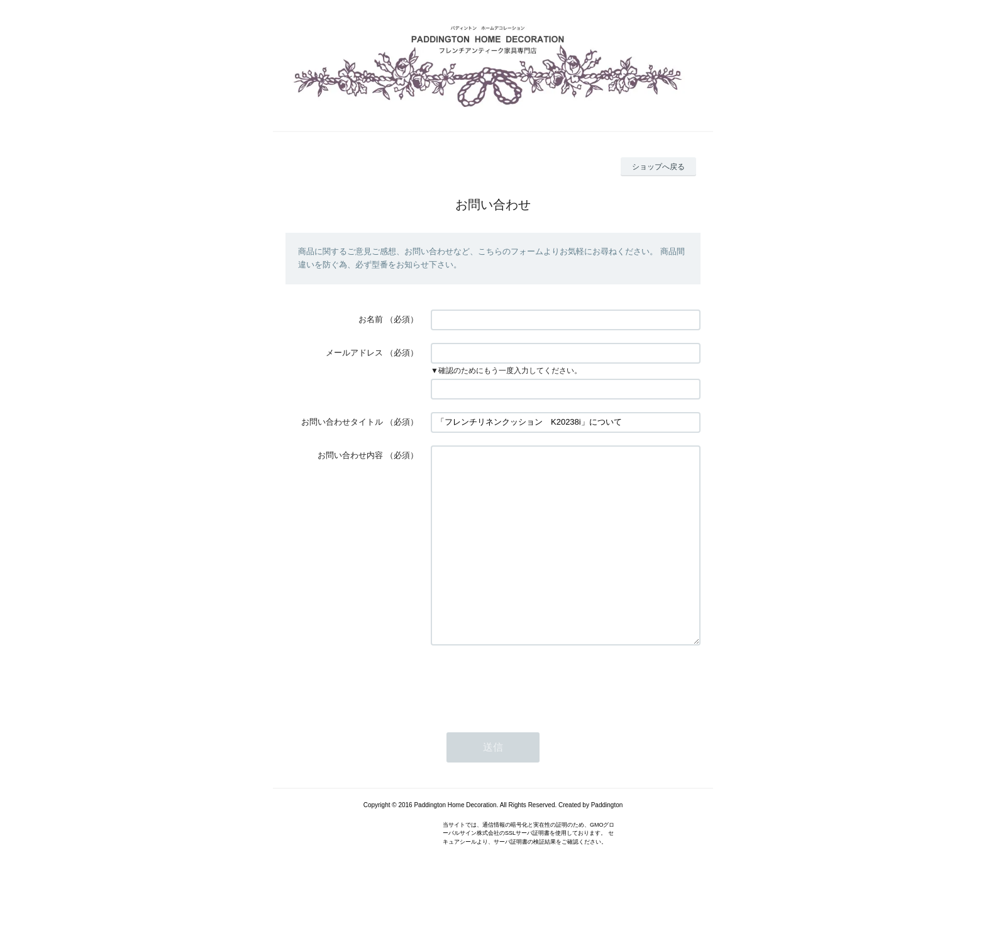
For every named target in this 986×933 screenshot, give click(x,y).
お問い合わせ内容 (350, 455)
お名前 (370, 319)
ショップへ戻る (658, 166)
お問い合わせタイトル (342, 422)
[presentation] (526, 720)
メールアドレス (354, 352)
